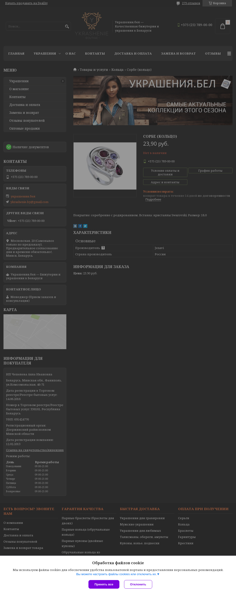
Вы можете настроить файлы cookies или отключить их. (116, 574)
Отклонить (138, 584)
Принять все (103, 584)
